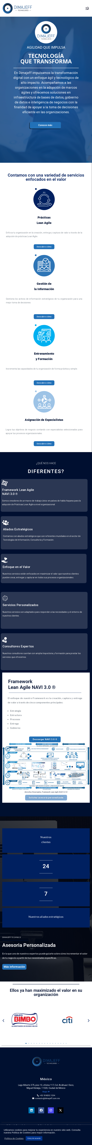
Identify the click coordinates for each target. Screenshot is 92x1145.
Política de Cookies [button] (13, 1138)
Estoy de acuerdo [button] (34, 1138)
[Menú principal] (87, 8)
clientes (46, 842)
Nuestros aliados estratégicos (46, 916)
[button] (3, 1020)
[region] (46, 96)
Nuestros (45, 837)
